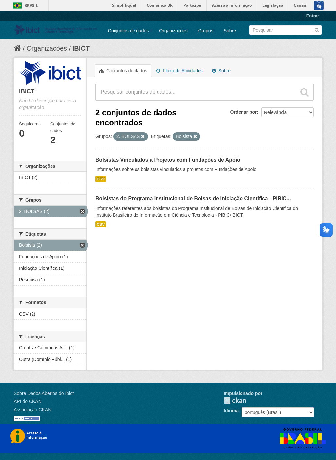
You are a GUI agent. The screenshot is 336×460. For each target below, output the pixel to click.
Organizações (173, 30)
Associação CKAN (32, 409)
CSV (101, 179)
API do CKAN (28, 401)
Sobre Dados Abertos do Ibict (44, 393)
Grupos (205, 30)
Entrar (312, 15)
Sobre (230, 30)
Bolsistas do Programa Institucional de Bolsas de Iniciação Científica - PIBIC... (193, 198)
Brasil (31, 5)
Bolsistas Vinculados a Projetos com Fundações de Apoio (167, 160)
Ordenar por (243, 112)
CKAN (235, 400)
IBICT (81, 48)
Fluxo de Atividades (179, 70)
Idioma (231, 410)
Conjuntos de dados (128, 30)
